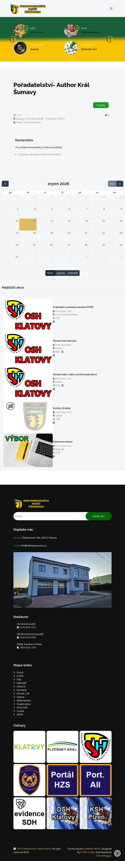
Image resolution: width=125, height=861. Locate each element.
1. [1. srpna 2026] (104, 197)
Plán (17, 679)
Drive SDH (20, 707)
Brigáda (101, 105)
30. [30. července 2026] (69, 197)
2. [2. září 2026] (52, 257)
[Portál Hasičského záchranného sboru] (63, 779)
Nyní (112, 183)
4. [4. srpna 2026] (35, 209)
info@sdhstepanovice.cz (33, 545)
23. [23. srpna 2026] (121, 233)
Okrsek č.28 (21, 693)
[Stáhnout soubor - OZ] (62, 351)
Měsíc (50, 273)
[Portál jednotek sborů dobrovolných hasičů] (96, 779)
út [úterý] (28, 192)
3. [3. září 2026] (70, 257)
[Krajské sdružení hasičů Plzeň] (96, 813)
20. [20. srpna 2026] (69, 233)
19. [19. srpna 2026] (51, 233)
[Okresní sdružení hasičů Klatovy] (63, 813)
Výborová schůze (62, 441)
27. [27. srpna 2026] (69, 245)
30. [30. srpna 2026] (121, 245)
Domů (18, 672)
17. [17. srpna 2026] (17, 233)
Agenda (61, 273)
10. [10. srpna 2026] (17, 221)
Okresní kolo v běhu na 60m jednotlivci (75, 374)
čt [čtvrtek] (62, 192)
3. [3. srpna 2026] (18, 209)
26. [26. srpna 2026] (51, 245)
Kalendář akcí (89, 49)
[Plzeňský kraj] (63, 746)
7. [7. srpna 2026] (87, 209)
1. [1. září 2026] (35, 257)
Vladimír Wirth (92, 848)
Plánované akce (90, 32)
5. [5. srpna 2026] (52, 209)
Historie (19, 686)
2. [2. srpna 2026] (122, 197)
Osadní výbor (22, 704)
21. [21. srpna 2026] (86, 233)
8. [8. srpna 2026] (104, 209)
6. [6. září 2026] (122, 257)
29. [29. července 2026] (51, 197)
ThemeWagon (104, 855)
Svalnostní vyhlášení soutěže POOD (73, 307)
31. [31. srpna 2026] (17, 257)
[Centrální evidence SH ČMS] (29, 813)
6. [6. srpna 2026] (70, 209)
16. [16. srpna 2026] (121, 221)
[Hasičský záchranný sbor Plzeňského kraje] (29, 779)
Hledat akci (99, 516)
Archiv (18, 676)
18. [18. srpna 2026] (34, 233)
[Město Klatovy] (29, 746)
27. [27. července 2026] (17, 197)
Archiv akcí (36, 32)
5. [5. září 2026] (104, 257)
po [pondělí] (10, 192)
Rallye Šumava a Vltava (29, 644)
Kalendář (73, 273)
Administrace (22, 700)
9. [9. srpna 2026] (122, 209)
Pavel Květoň (44, 848)
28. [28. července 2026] (34, 197)
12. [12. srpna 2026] (51, 221)
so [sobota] (97, 192)
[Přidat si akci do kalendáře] (54, 321)
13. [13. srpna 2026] (69, 221)
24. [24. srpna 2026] (17, 245)
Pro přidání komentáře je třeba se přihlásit (38, 147)
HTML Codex (87, 852)
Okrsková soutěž (26, 624)
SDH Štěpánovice (26, 848)
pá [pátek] (79, 192)
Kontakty (20, 690)
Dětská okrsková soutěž (30, 634)
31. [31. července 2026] (86, 197)
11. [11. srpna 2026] (34, 221)
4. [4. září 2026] (87, 257)
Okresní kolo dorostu (65, 340)
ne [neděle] (114, 192)
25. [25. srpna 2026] (34, 245)
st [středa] (45, 192)
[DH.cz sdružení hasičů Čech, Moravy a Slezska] (96, 746)
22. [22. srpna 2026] (103, 233)
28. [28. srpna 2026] (86, 245)
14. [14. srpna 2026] (86, 221)
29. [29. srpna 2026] (103, 245)
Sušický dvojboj (61, 408)
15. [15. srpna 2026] (103, 221)
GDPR (18, 714)
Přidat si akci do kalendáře (27, 122)
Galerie (34, 49)
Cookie (18, 711)
